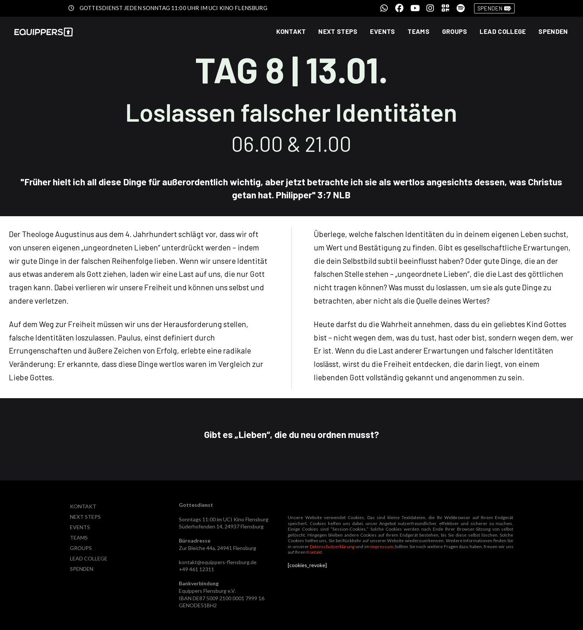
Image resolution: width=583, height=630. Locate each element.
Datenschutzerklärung (332, 546)
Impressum (381, 546)
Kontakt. (314, 552)
